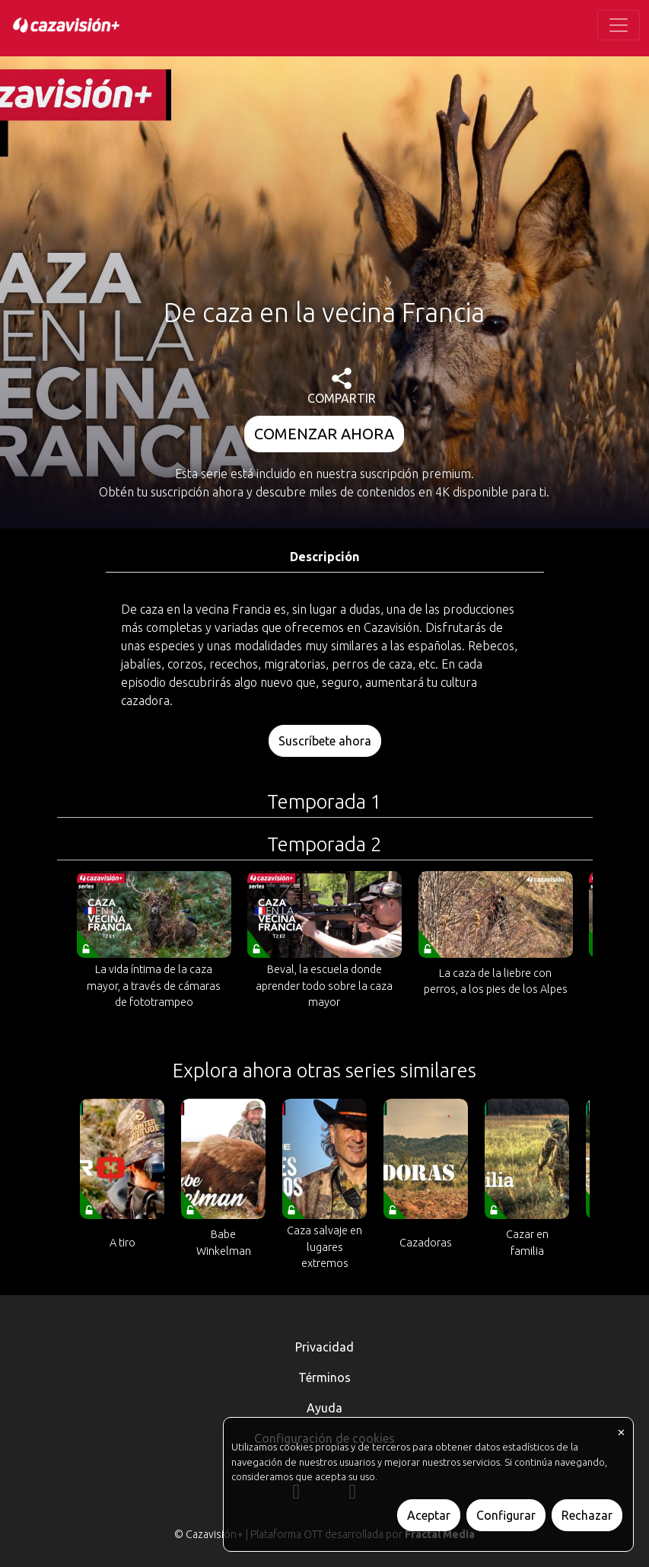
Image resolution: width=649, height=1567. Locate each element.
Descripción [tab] (324, 556)
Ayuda (324, 1408)
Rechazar (587, 1515)
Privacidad (324, 1347)
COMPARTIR (341, 386)
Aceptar (428, 1515)
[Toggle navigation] (618, 25)
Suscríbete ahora (324, 741)
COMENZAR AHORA (324, 433)
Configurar (506, 1515)
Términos (324, 1377)
